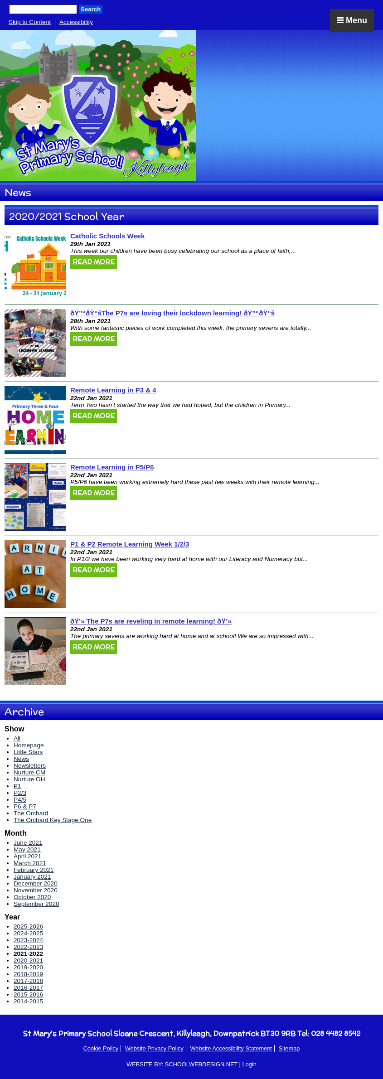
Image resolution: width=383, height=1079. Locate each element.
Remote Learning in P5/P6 (112, 467)
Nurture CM (29, 772)
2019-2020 (28, 967)
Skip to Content (30, 22)
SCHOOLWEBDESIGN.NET (201, 1064)
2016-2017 (28, 987)
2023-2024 (28, 940)
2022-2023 (28, 947)
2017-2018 (28, 980)
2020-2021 (28, 960)
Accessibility (76, 22)
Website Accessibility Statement (230, 1048)
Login (249, 1064)
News (21, 758)
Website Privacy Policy (154, 1048)
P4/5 (20, 799)
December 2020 (36, 883)
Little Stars (28, 752)
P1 (17, 786)
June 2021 (28, 842)
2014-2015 (28, 1001)
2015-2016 (28, 994)
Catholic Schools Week (107, 236)
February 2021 (33, 869)
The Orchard (31, 813)
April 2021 (27, 856)
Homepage (29, 745)
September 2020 (36, 903)
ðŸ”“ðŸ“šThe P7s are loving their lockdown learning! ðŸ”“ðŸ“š (172, 313)
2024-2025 (28, 933)
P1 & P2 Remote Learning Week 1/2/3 (129, 544)
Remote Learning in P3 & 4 (113, 390)
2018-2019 (28, 974)
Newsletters (30, 765)
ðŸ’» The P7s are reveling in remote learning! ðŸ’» (151, 621)
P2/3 (20, 792)
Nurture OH (29, 779)
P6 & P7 (25, 806)
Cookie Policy (101, 1048)
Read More (94, 261)
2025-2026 (28, 926)
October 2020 (32, 897)
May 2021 (27, 849)
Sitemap (289, 1048)
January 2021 (32, 876)
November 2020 (36, 890)
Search (91, 9)
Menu (352, 20)
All (17, 738)
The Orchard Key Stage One (53, 820)
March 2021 (30, 863)
